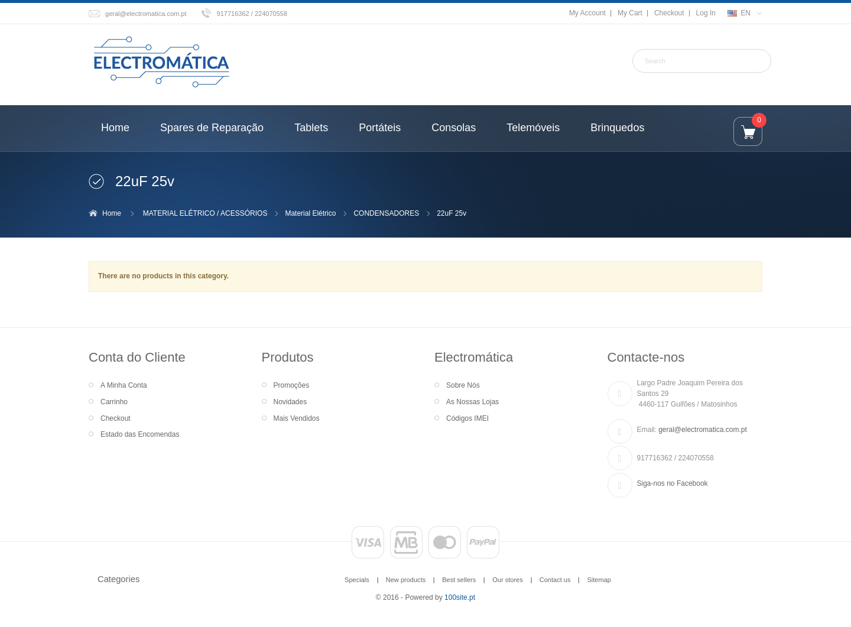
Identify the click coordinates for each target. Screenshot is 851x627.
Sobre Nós (463, 385)
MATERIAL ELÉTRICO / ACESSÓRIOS (205, 213)
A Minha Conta (123, 385)
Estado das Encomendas (139, 434)
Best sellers (459, 579)
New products (406, 579)
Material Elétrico (310, 213)
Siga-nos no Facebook (672, 483)
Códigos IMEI (467, 418)
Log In (706, 13)
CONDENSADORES (386, 213)
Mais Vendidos (297, 418)
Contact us (555, 579)
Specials (357, 579)
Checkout (669, 13)
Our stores (507, 579)
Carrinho (114, 402)
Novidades (290, 402)
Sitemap (598, 579)
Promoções (292, 385)
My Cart (630, 13)
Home (111, 213)
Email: (647, 429)
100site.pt (459, 597)
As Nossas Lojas (472, 402)
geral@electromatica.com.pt (146, 13)
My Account (587, 13)
